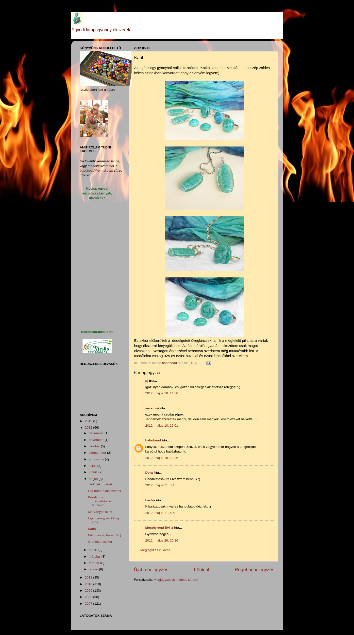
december (97, 433)
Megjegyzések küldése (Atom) (176, 579)
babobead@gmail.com (96, 170)
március (95, 556)
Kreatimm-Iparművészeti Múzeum (100, 501)
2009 (89, 590)
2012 (89, 427)
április (94, 550)
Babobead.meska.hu (97, 332)
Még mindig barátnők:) (104, 535)
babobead (153, 440)
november (97, 440)
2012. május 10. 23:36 (161, 458)
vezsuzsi (152, 408)
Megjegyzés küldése (155, 550)
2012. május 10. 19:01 (161, 425)
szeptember (98, 452)
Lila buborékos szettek (104, 491)
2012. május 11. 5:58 (160, 513)
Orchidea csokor (100, 542)
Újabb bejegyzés (151, 569)
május (94, 479)
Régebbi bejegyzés (254, 569)
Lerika (150, 500)
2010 (89, 584)
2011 (89, 577)
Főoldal (201, 569)
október (95, 446)
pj (146, 380)
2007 (89, 603)
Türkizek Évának (100, 484)
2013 (89, 421)
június (94, 472)
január (94, 569)
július (93, 466)
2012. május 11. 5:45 (160, 485)
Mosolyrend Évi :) (159, 527)
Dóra (149, 472)
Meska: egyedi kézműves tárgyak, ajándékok (97, 193)
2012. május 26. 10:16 (161, 540)
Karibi (92, 529)
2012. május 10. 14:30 (161, 393)
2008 (89, 597)
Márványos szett (100, 512)
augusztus (97, 459)
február (95, 563)
